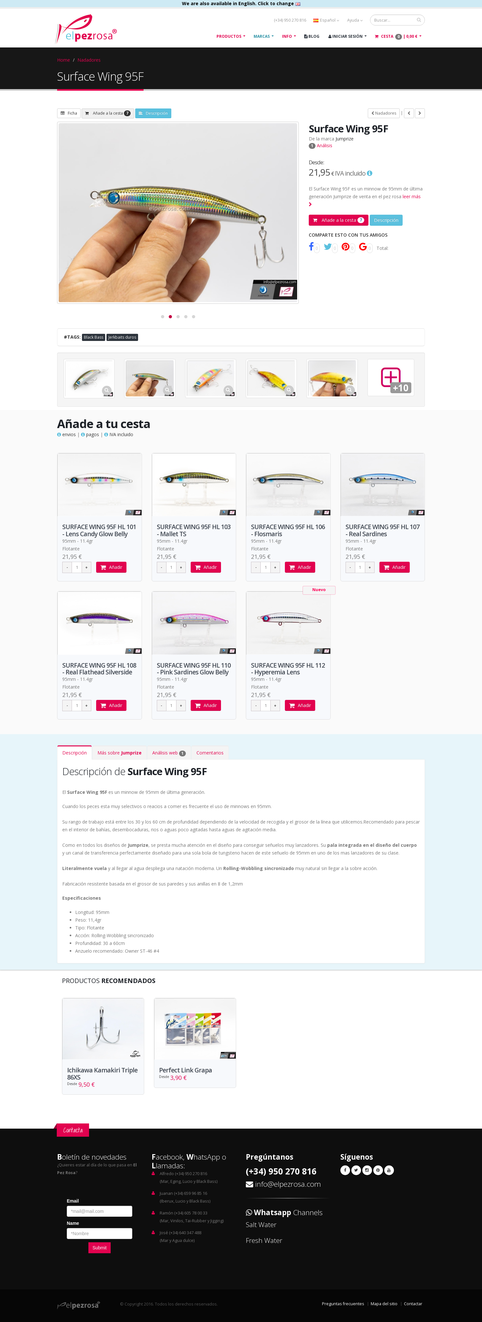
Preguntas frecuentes (343, 1304)
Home (63, 60)
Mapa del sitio (384, 1304)
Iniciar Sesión (345, 36)
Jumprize (345, 139)
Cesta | (396, 37)
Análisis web (169, 753)
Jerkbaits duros (122, 337)
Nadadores (89, 60)
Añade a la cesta (108, 113)
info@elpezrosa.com (288, 1184)
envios (66, 434)
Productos (228, 36)
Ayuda (355, 20)
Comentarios (210, 753)
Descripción (153, 113)
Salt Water (261, 1224)
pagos (90, 434)
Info (287, 36)
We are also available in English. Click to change (241, 3)
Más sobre (119, 753)
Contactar (413, 1304)
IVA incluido (118, 434)
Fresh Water (264, 1240)
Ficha (69, 113)
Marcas (262, 36)
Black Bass (93, 337)
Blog (311, 36)
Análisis (320, 145)
